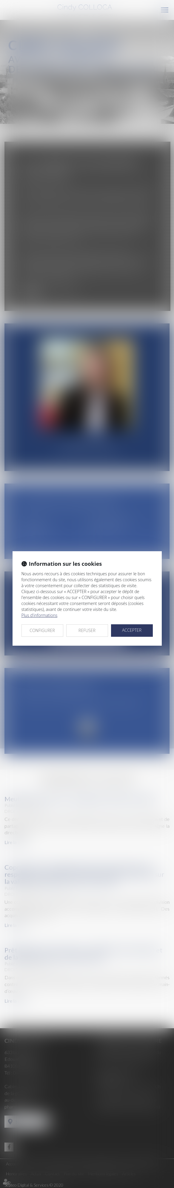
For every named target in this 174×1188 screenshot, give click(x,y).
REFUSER (87, 630)
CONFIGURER (42, 630)
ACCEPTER (131, 630)
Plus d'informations (39, 615)
